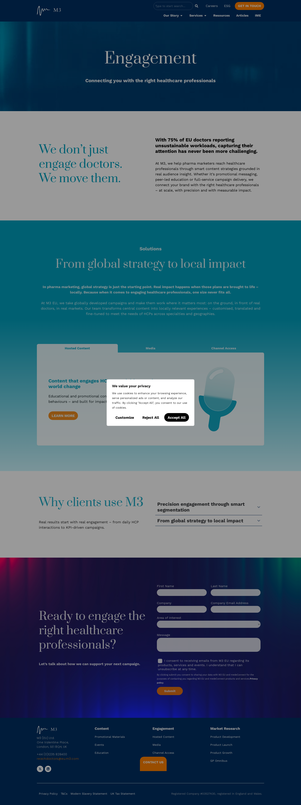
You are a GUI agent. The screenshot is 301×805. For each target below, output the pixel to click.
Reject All (150, 417)
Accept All (177, 417)
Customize (124, 417)
